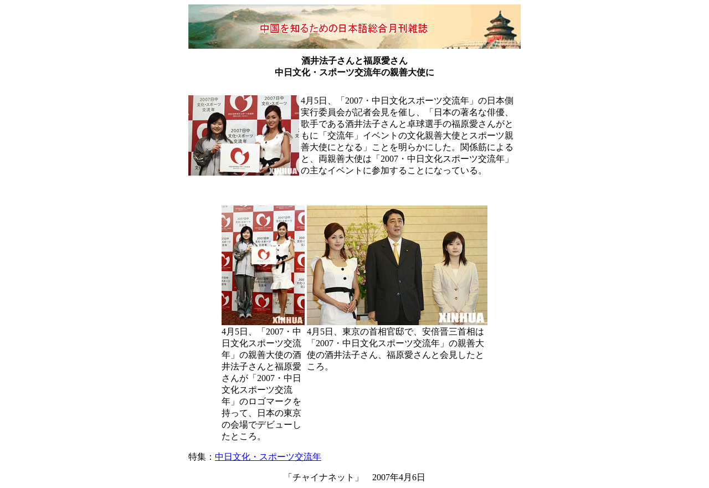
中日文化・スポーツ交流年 (268, 456)
